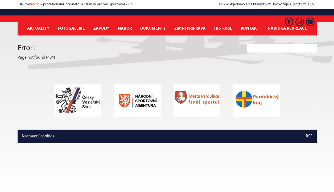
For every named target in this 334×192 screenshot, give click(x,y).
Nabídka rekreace (287, 28)
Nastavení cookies (38, 136)
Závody (101, 28)
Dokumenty (153, 28)
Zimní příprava (190, 28)
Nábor (125, 28)
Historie (223, 28)
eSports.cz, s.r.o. (302, 4)
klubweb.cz (262, 4)
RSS (309, 136)
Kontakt (250, 28)
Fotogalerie (71, 28)
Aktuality (38, 28)
